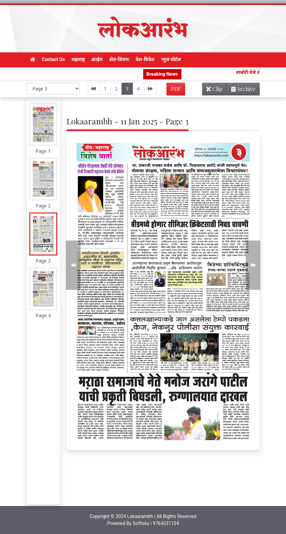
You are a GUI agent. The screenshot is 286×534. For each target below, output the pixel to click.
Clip (214, 88)
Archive (241, 90)
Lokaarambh (140, 516)
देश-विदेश (145, 59)
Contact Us (53, 59)
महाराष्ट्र (78, 59)
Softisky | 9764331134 (156, 523)
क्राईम (97, 59)
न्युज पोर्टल (171, 59)
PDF (176, 88)
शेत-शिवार (119, 59)
